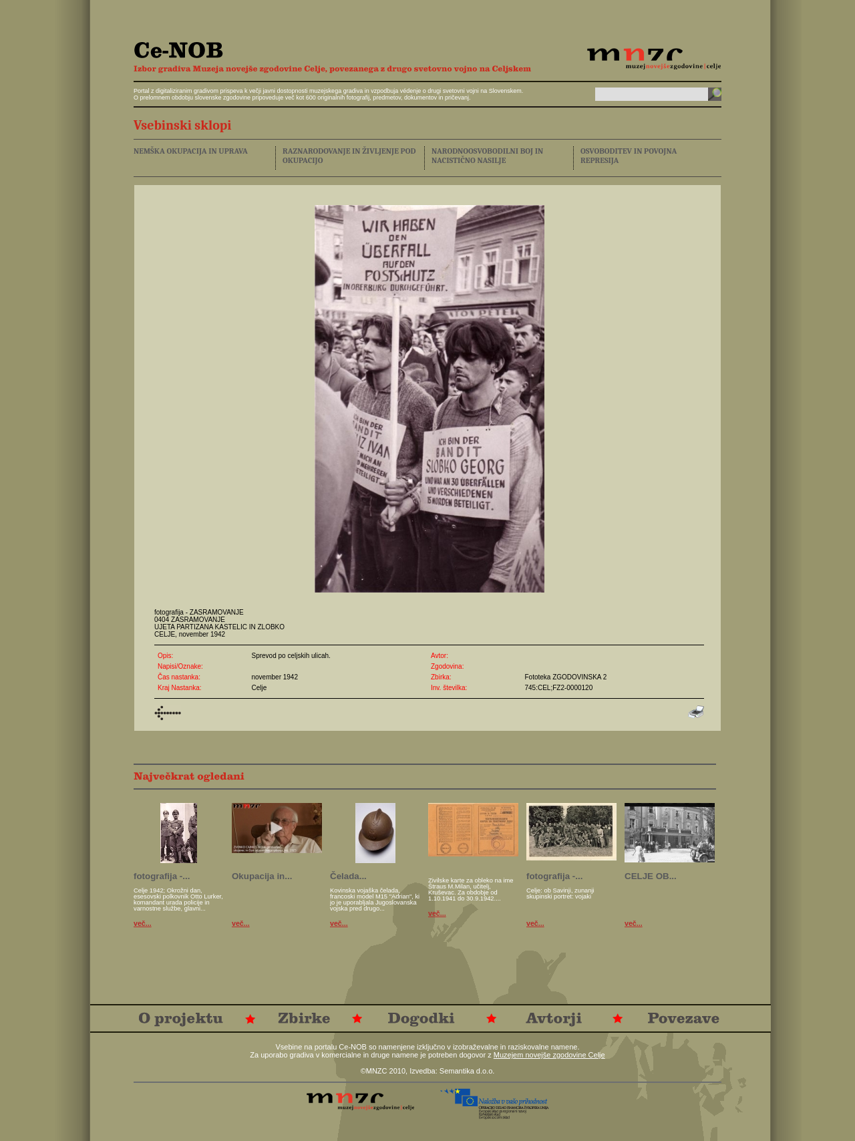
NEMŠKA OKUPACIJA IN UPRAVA (191, 151)
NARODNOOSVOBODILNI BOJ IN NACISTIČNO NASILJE (487, 155)
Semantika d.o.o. (467, 1071)
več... (143, 923)
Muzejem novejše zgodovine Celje (549, 1055)
